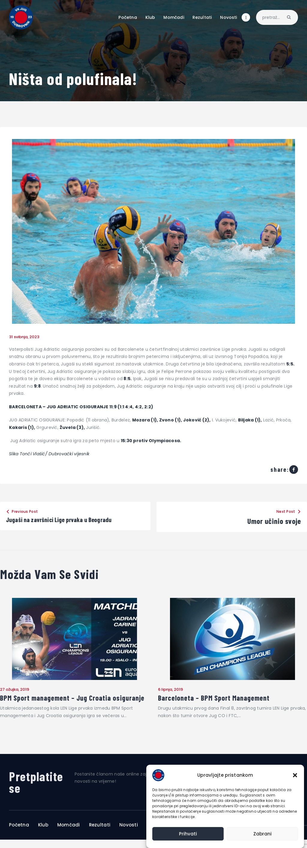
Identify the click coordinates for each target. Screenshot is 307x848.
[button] (295, 775)
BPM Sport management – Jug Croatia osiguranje (59, 702)
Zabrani (262, 834)
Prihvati (188, 834)
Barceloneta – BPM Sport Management (217, 698)
